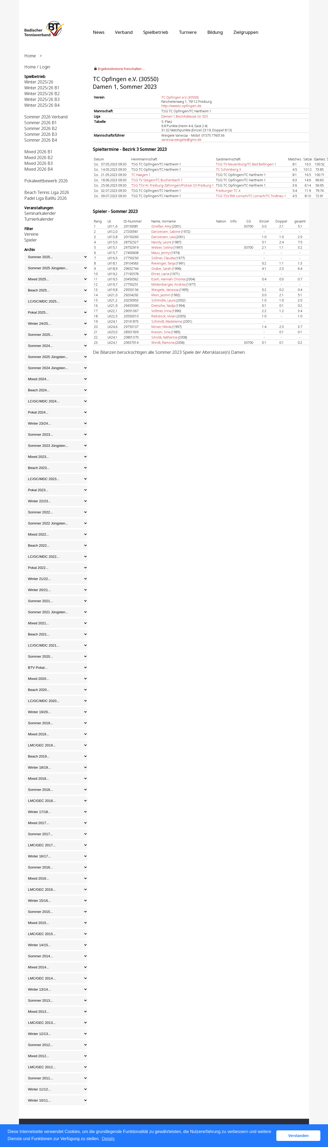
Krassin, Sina (160, 331)
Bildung (215, 32)
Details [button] (108, 1138)
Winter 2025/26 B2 (42, 93)
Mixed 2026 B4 (38, 169)
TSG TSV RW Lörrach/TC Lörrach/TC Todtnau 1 (251, 195)
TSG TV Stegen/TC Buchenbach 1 (157, 180)
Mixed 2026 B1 (38, 152)
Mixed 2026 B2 (38, 157)
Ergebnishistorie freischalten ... (121, 69)
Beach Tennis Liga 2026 (46, 192)
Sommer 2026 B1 (40, 123)
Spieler (30, 240)
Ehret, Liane (160, 273)
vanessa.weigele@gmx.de (181, 139)
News (98, 32)
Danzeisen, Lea (163, 236)
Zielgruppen (245, 32)
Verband (124, 32)
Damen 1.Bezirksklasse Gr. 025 (184, 116)
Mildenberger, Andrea (168, 284)
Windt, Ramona (163, 342)
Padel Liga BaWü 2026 (45, 198)
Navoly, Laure (161, 242)
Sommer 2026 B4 (40, 140)
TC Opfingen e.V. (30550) (180, 97)
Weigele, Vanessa (165, 289)
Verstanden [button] (298, 1136)
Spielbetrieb (155, 32)
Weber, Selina (162, 247)
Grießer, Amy (161, 226)
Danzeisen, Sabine (165, 231)
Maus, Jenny (160, 252)
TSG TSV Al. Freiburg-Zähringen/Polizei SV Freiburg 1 (172, 185)
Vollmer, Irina (161, 310)
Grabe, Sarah (161, 268)
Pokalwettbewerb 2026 (46, 181)
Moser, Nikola (161, 326)
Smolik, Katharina (164, 337)
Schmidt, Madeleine (166, 321)
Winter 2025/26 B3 (42, 99)
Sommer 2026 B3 (40, 134)
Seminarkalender (40, 213)
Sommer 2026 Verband (45, 117)
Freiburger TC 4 (228, 190)
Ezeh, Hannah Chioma (168, 279)
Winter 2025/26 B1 (42, 88)
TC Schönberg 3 (228, 169)
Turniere (188, 32)
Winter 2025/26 (38, 82)
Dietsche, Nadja (163, 305)
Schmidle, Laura (163, 300)
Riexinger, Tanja (163, 263)
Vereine (31, 234)
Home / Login (37, 67)
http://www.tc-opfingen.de (181, 105)
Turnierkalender (39, 219)
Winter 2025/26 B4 (42, 105)
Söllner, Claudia (163, 258)
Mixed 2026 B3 (38, 163)
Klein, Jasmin (160, 294)
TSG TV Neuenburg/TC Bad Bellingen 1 (246, 164)
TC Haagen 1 (141, 174)
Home (30, 56)
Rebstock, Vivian (163, 316)
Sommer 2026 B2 (40, 128)
